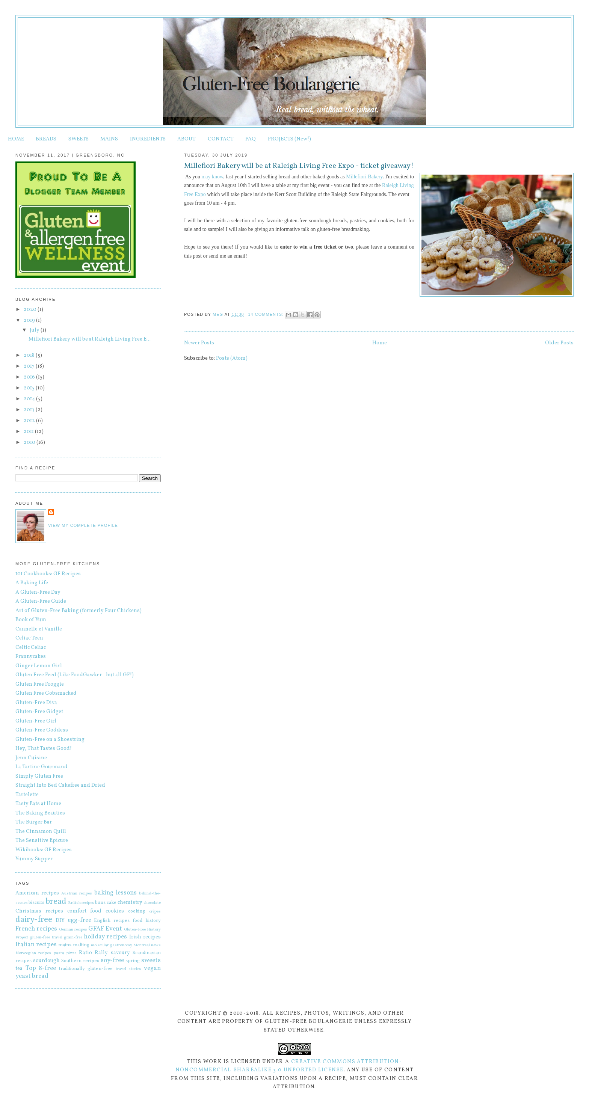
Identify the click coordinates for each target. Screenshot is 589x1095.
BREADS (46, 139)
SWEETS (78, 139)
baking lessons (115, 892)
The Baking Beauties (40, 813)
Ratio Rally (93, 952)
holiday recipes (105, 936)
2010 (30, 442)
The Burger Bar (33, 822)
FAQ (250, 139)
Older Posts (559, 343)
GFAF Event (105, 929)
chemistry (130, 902)
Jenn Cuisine (31, 758)
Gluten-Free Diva (36, 702)
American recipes (37, 893)
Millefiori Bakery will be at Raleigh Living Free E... (90, 339)
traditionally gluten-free (86, 968)
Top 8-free (41, 968)
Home (379, 343)
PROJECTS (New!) (289, 139)
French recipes (36, 929)
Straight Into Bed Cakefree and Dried (60, 785)
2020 (31, 309)
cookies (115, 911)
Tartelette (27, 794)
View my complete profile (83, 525)
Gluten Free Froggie (39, 684)
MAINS (109, 139)
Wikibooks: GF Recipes (43, 850)
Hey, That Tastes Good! (43, 748)
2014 (30, 399)
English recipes (112, 920)
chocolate (152, 903)
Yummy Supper (34, 859)
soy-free (112, 960)
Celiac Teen (29, 638)
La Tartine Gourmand (41, 767)
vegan (152, 968)
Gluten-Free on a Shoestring (50, 739)
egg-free (79, 920)
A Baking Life (31, 583)
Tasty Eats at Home (38, 803)
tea (19, 968)
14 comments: (266, 314)
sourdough (46, 960)
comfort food (84, 911)
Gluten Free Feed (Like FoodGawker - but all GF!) (74, 675)
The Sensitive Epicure (41, 840)
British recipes (81, 903)
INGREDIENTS (148, 139)
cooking (136, 911)
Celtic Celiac (30, 647)
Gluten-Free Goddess (41, 730)
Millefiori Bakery (364, 176)
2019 (30, 320)
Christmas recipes (39, 911)
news (156, 945)
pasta (59, 953)
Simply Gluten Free (39, 776)
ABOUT (186, 139)
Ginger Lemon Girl (38, 666)
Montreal (141, 945)
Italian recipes (36, 944)
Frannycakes (30, 656)
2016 (30, 377)
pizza (71, 953)
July (35, 330)
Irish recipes (145, 937)
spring (132, 961)
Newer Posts (199, 343)
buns (100, 902)
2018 (30, 355)
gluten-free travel (46, 937)
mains (64, 945)
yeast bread (31, 976)
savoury (120, 952)
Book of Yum (30, 619)
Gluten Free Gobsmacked (46, 693)
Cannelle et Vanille (38, 629)
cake (111, 902)
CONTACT (221, 139)
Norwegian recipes (33, 953)
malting (81, 945)
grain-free (73, 937)
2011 (29, 431)
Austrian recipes (76, 893)
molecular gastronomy (111, 945)
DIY (60, 920)
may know (212, 176)
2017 (30, 366)
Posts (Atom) (232, 358)
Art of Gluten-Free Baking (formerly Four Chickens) (78, 610)
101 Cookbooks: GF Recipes (48, 574)
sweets (151, 960)
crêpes (155, 911)
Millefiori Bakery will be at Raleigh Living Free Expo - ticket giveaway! (299, 166)
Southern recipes (80, 961)
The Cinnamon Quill (40, 831)
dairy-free (33, 920)
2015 (30, 388)
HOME (16, 139)
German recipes (73, 929)
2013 (30, 409)
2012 (30, 420)
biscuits (36, 902)
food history (147, 920)
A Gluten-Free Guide (40, 601)
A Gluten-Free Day (37, 592)
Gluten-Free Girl (35, 721)
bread (55, 902)
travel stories (129, 969)
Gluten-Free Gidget (39, 711)
